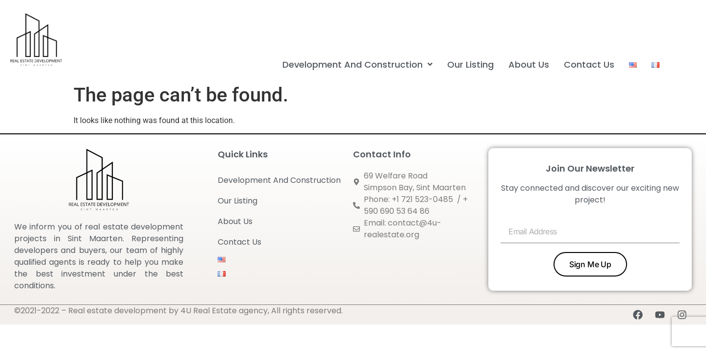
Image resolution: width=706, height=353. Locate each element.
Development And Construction (282, 180)
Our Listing (237, 200)
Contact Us (239, 242)
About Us (235, 221)
